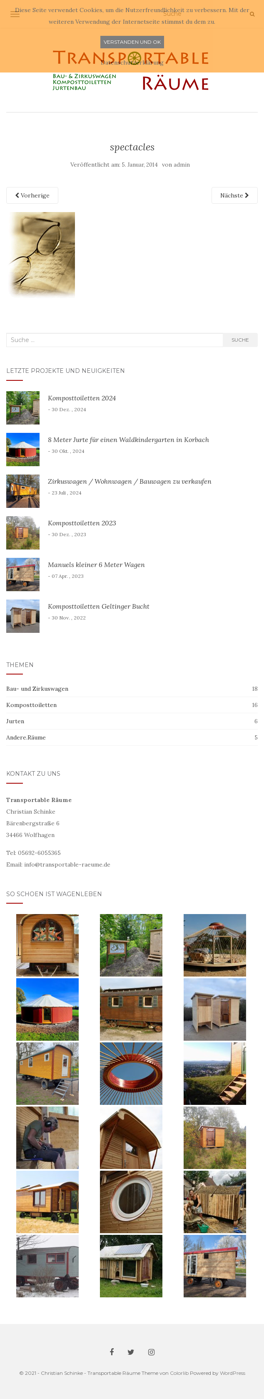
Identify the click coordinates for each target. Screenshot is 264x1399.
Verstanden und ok (132, 42)
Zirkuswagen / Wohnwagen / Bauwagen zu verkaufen (130, 481)
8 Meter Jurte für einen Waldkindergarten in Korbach (128, 439)
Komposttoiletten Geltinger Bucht (98, 606)
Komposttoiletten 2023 (82, 523)
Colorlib (179, 1373)
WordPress (232, 1373)
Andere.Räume (26, 737)
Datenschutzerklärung (132, 62)
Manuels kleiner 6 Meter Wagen (96, 564)
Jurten (15, 721)
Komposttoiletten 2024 (82, 398)
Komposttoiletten (31, 705)
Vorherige (32, 195)
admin (182, 164)
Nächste (234, 195)
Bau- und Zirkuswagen (37, 688)
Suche (240, 340)
